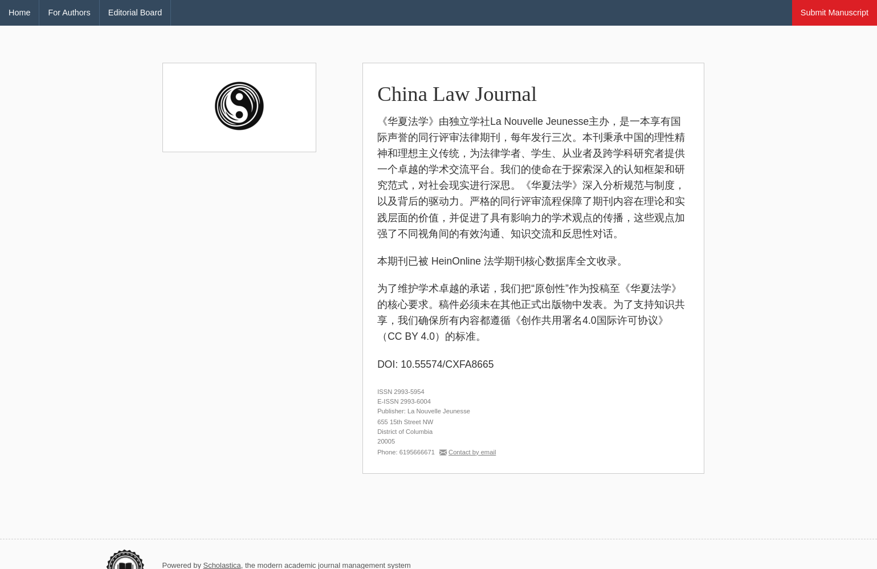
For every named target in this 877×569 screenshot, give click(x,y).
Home (19, 12)
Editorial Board (135, 12)
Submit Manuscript (834, 12)
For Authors (69, 12)
